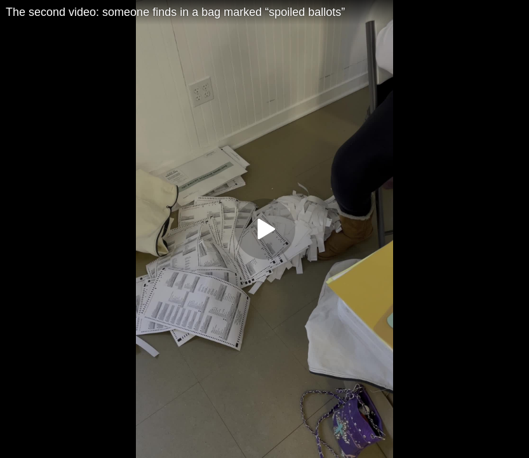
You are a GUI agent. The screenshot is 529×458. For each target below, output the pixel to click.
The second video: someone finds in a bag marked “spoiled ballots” (175, 12)
